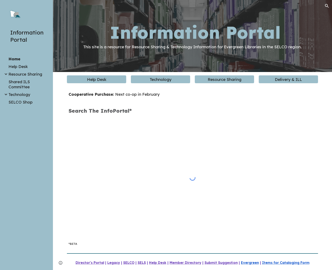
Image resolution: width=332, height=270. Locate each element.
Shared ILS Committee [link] (19, 84)
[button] (327, 6)
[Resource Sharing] (224, 79)
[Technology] (160, 79)
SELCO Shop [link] (20, 102)
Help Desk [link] (18, 66)
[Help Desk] (96, 79)
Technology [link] (19, 94)
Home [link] (14, 58)
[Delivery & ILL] (288, 79)
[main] (192, 36)
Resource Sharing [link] (25, 74)
